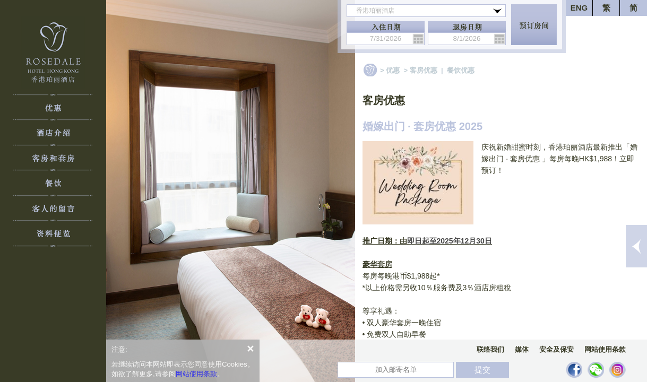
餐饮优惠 (461, 70)
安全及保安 (556, 349)
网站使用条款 (605, 349)
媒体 (522, 349)
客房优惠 (423, 70)
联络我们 (490, 349)
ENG (579, 7)
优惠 (393, 70)
